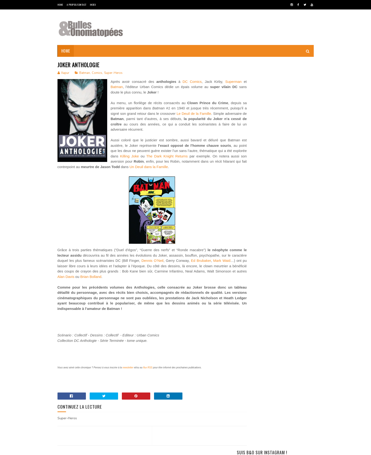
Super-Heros (113, 73)
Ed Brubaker (82, 272)
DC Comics (196, 82)
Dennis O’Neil (205, 266)
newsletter (128, 373)
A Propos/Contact (76, 4)
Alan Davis (163, 282)
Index (93, 4)
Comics (97, 73)
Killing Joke (188, 162)
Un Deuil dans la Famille (180, 172)
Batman (84, 73)
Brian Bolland (188, 282)
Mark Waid (102, 272)
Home (60, 4)
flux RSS (147, 373)
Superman (119, 87)
